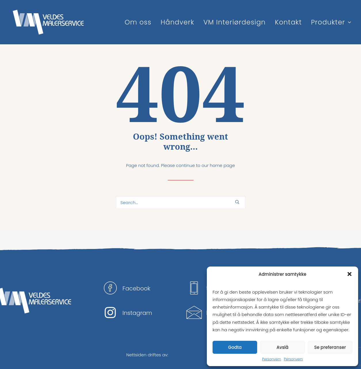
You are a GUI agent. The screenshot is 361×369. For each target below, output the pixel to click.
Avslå (282, 347)
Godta (235, 347)
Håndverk (177, 22)
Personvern (271, 359)
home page (222, 165)
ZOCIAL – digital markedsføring (202, 355)
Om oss (138, 22)
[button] (349, 274)
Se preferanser (330, 347)
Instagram (137, 313)
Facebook (136, 288)
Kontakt (288, 22)
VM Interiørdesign (234, 22)
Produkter (331, 22)
